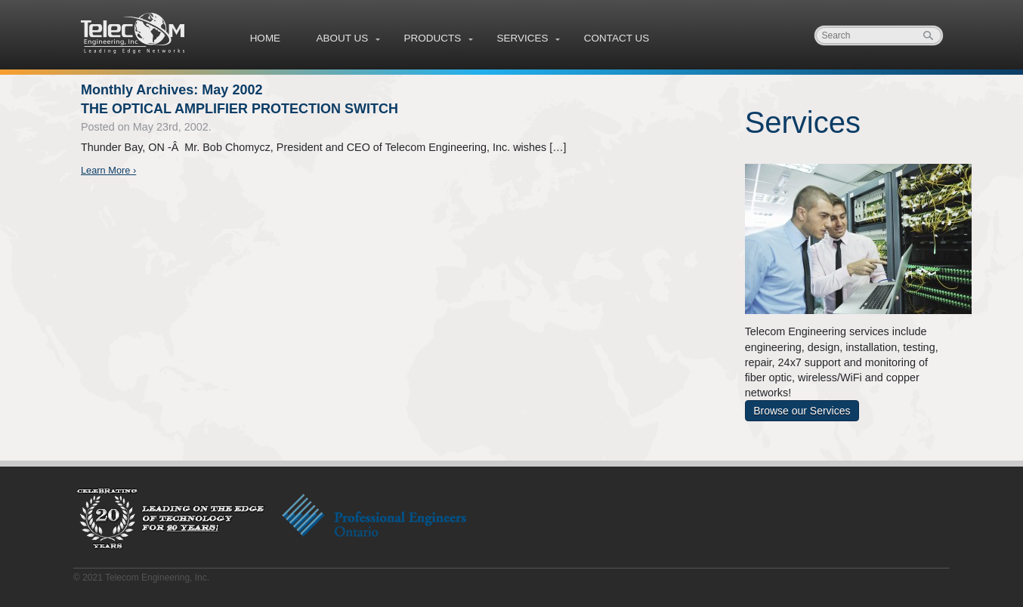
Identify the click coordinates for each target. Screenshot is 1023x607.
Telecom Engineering (134, 33)
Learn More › (108, 170)
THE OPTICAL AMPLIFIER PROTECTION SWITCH (239, 108)
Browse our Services (801, 411)
